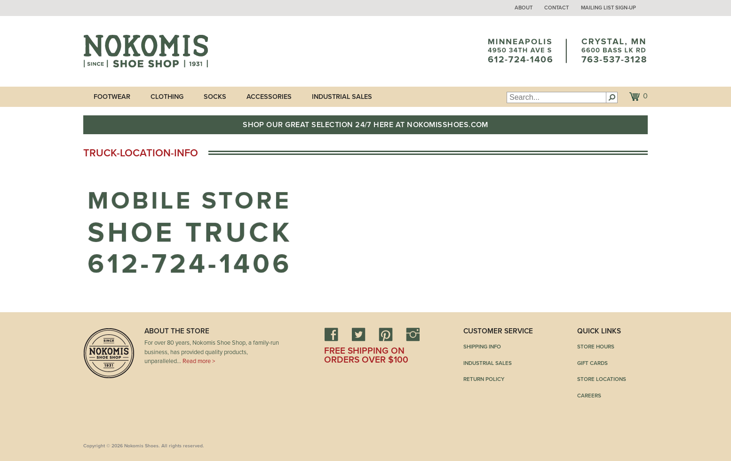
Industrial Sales (342, 97)
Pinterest (386, 334)
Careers (589, 395)
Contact (556, 8)
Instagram (413, 334)
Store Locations (601, 379)
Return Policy (483, 379)
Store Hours (595, 346)
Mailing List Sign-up (608, 8)
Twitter (358, 334)
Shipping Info (482, 346)
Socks (215, 97)
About (523, 8)
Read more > (199, 361)
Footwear (112, 97)
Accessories (269, 97)
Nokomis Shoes (145, 51)
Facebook (331, 334)
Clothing (167, 97)
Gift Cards (592, 363)
